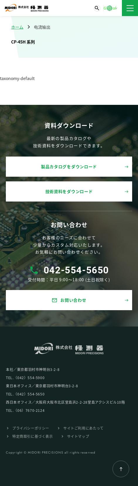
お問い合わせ (69, 300)
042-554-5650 (76, 270)
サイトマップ (78, 436)
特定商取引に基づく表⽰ (32, 436)
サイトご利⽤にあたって (83, 428)
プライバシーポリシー (30, 428)
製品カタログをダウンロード (69, 166)
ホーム (17, 27)
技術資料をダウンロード (69, 191)
